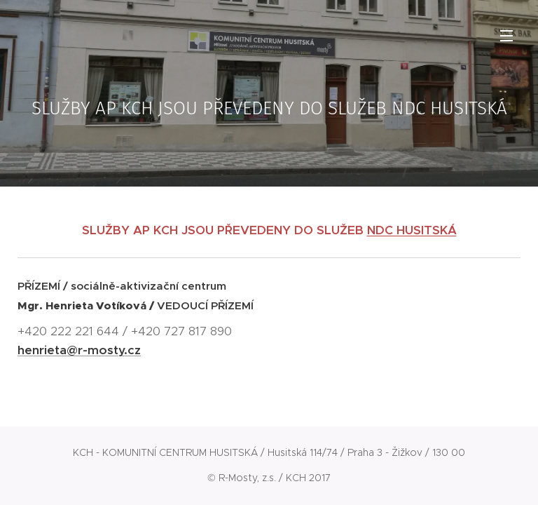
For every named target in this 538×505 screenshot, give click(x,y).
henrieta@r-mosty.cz (79, 350)
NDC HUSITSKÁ (412, 230)
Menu (506, 35)
